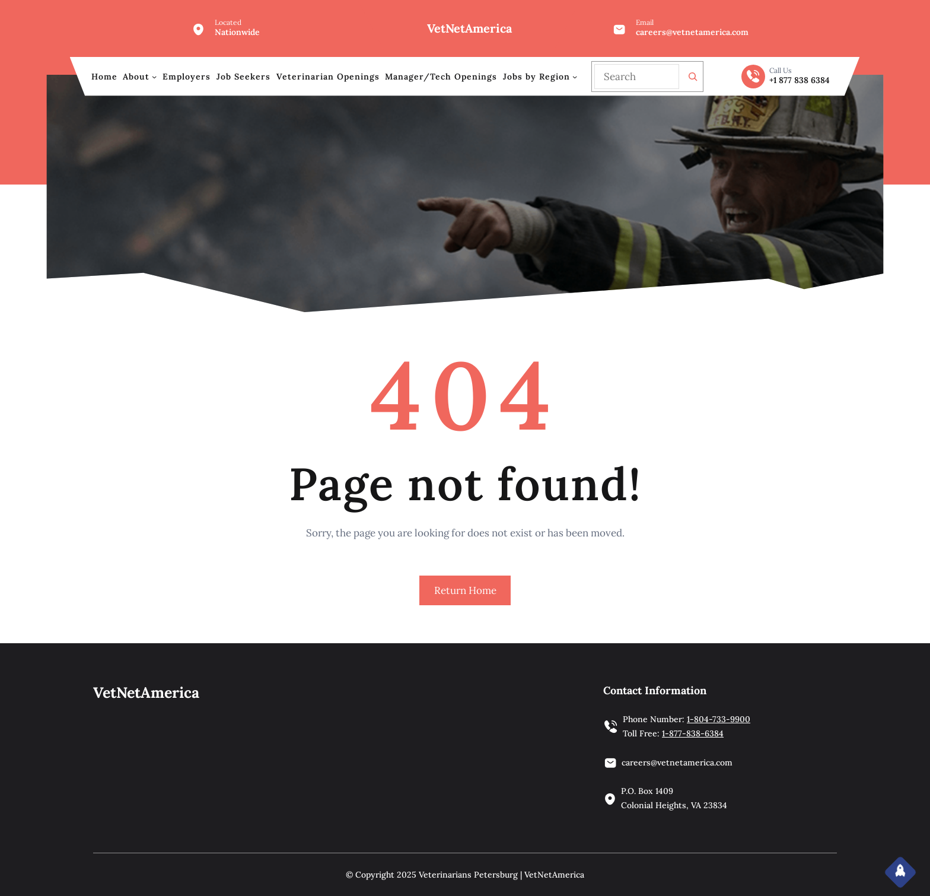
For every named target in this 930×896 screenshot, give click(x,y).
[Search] (692, 76)
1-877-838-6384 (693, 733)
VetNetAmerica (469, 28)
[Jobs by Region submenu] (574, 76)
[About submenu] (154, 76)
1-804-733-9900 (718, 719)
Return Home (465, 590)
